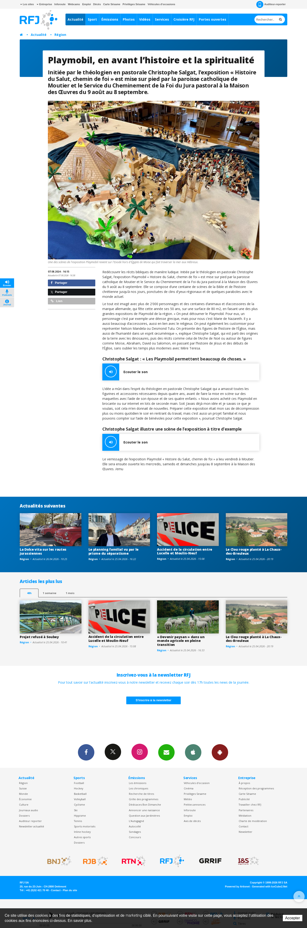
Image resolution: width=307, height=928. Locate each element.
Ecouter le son (125, 372)
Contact (243, 826)
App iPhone (193, 752)
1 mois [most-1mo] (70, 593)
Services (162, 19)
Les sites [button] (27, 4)
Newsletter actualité (31, 826)
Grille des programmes (143, 799)
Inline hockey (82, 831)
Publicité (244, 799)
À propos (244, 782)
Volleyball (80, 799)
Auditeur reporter (30, 820)
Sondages (135, 831)
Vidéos (144, 19)
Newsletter (245, 831)
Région (60, 34)
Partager (59, 282)
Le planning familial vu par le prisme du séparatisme (113, 551)
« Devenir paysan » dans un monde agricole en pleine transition (181, 641)
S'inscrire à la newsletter (153, 700)
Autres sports (82, 837)
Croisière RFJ (183, 19)
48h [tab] (29, 593)
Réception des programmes (256, 788)
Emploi (86, 4)
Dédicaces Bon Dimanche (145, 804)
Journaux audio (28, 810)
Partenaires (246, 810)
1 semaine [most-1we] (49, 593)
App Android (220, 752)
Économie (25, 799)
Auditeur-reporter (271, 4)
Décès (97, 4)
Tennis (78, 820)
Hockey (78, 788)
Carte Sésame (111, 4)
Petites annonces (194, 804)
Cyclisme (79, 804)
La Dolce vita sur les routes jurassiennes (43, 551)
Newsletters (166, 752)
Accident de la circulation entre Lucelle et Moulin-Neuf (184, 551)
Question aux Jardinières (144, 815)
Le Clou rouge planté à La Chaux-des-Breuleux (254, 551)
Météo (188, 799)
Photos (129, 19)
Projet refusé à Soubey (39, 637)
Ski (75, 810)
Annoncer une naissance (144, 810)
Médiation (245, 815)
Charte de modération (253, 820)
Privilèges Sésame (134, 4)
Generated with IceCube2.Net (269, 886)
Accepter (292, 918)
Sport (92, 19)
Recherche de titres (141, 793)
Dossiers (24, 815)
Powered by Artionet (237, 886)
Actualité (75, 19)
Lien (56, 301)
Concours (135, 837)
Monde (23, 793)
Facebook (86, 752)
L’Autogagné (136, 820)
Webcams (74, 4)
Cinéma (188, 788)
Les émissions (137, 782)
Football (79, 782)
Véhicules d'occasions (161, 4)
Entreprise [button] (44, 4)
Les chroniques (138, 788)
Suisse (23, 788)
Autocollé (135, 826)
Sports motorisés (84, 826)
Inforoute (60, 4)
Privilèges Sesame (195, 793)
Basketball (80, 793)
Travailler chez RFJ (250, 804)
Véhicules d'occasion (197, 782)
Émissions (109, 19)
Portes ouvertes (212, 19)
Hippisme (80, 815)
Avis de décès (192, 820)
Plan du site (70, 890)
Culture (23, 804)
